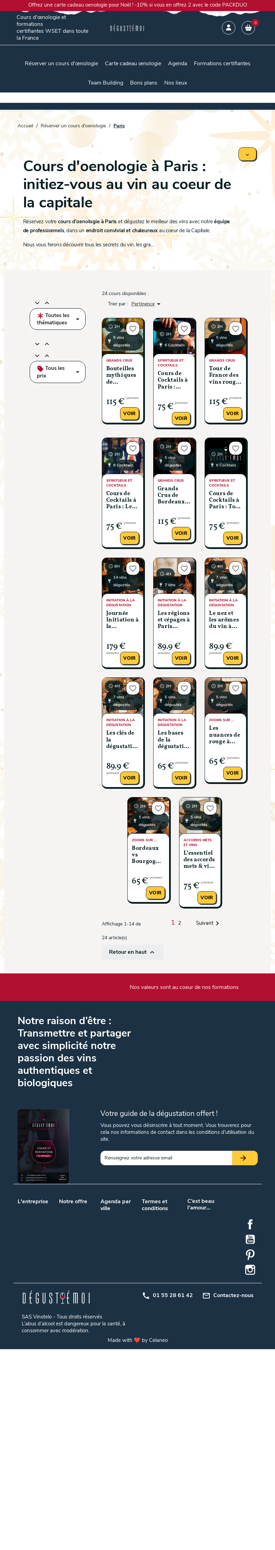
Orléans (125, 1323)
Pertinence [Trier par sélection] (147, 304)
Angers (124, 1215)
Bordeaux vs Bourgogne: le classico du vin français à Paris (148, 855)
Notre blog (29, 1217)
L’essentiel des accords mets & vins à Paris (200, 860)
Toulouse (110, 1273)
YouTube (250, 1441)
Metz (122, 1307)
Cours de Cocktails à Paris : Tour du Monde (225, 501)
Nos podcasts (32, 1226)
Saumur (108, 1341)
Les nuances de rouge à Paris (224, 735)
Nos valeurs (30, 1208)
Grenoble (126, 1298)
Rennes (125, 1332)
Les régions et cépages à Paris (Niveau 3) (174, 620)
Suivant (209, 923)
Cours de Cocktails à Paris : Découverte (173, 381)
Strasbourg (129, 1341)
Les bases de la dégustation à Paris (174, 740)
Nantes (108, 1264)
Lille (121, 1246)
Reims (107, 1332)
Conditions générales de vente (155, 1222)
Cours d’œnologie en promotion (74, 1248)
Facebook (250, 1425)
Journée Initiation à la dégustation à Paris (122, 620)
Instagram (250, 1471)
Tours (123, 1273)
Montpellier (112, 1323)
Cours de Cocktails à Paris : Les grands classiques (121, 501)
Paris (122, 1264)
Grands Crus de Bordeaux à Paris (173, 496)
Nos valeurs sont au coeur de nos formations (184, 987)
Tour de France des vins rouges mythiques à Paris (225, 376)
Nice (105, 1350)
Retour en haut (132, 952)
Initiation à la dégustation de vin (75, 1320)
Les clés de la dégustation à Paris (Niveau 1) (122, 740)
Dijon (105, 1298)
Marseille (126, 1255)
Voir (129, 413)
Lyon (105, 1255)
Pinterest (250, 1456)
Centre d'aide (156, 1289)
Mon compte (155, 1280)
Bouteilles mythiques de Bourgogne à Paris (121, 376)
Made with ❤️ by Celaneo (138, 1541)
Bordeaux (110, 1246)
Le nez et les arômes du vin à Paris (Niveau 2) (224, 620)
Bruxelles (126, 1282)
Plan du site (154, 1271)
